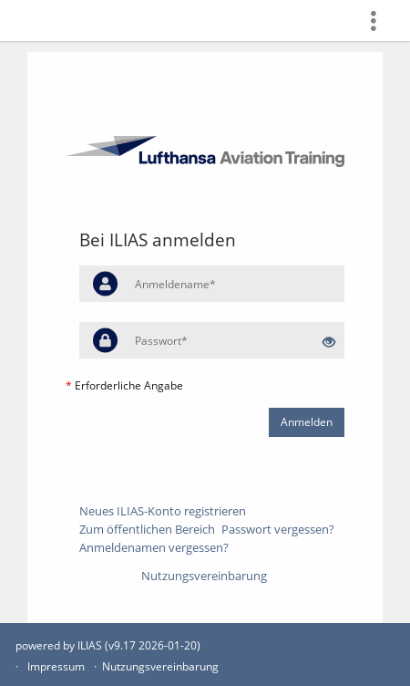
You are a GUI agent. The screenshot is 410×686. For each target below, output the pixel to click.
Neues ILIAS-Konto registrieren (162, 511)
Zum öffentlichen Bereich (147, 529)
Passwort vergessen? (277, 529)
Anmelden (307, 422)
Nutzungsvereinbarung (204, 575)
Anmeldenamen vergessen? (154, 547)
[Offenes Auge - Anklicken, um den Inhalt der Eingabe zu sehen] (329, 342)
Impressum (56, 666)
